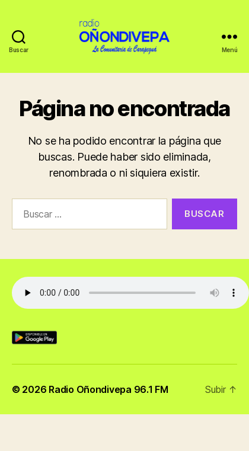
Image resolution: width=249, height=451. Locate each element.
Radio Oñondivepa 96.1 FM (108, 389)
